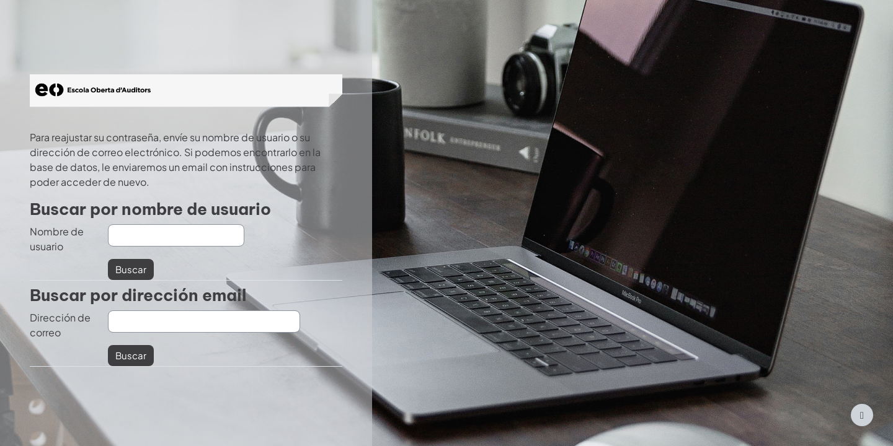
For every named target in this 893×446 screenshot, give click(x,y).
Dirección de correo (60, 325)
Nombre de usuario (57, 239)
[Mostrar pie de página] (862, 415)
